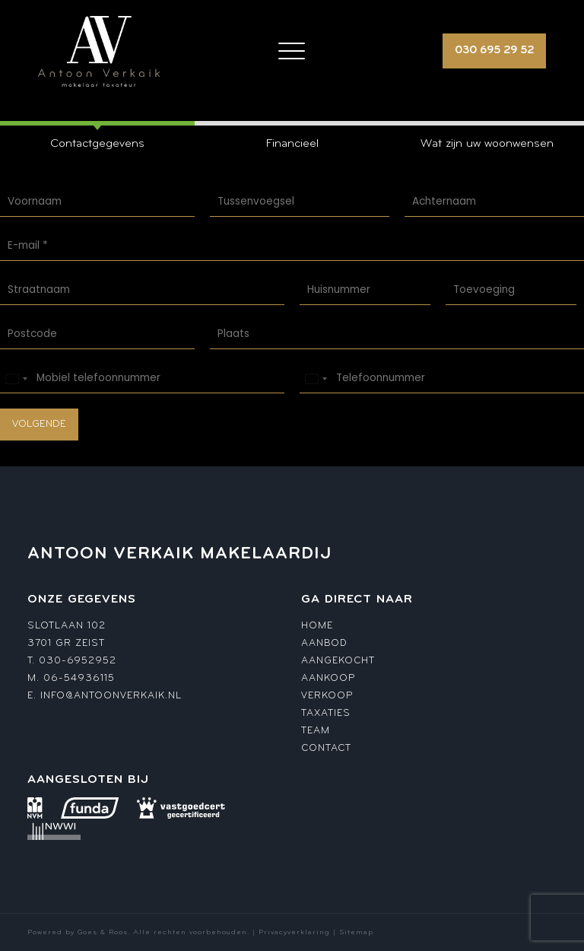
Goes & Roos (103, 932)
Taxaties (326, 713)
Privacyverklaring (294, 932)
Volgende (39, 424)
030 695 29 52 (494, 50)
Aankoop (328, 678)
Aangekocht (338, 661)
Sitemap (356, 932)
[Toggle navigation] (292, 51)
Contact (326, 748)
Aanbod (324, 643)
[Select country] (16, 378)
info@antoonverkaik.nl (111, 696)
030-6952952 (77, 661)
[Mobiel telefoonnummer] (142, 378)
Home (317, 626)
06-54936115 (79, 678)
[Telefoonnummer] (442, 378)
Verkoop (327, 696)
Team (315, 731)
